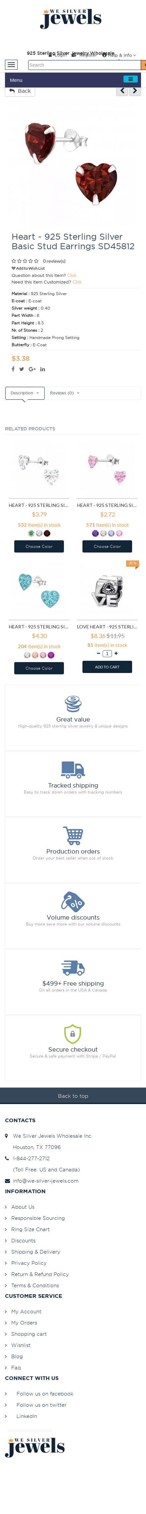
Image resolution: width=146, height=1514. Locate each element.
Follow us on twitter (42, 1405)
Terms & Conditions (35, 1285)
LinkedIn (27, 1416)
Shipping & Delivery (35, 1252)
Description (22, 393)
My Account (26, 1311)
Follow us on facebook (45, 1394)
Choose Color (39, 546)
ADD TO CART (107, 666)
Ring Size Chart (30, 1229)
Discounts (23, 1240)
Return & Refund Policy (40, 1274)
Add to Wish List (28, 268)
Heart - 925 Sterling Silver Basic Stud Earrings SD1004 (107, 505)
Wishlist (20, 1345)
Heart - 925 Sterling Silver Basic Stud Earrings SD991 (39, 505)
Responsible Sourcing (38, 1218)
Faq (16, 1367)
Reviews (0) (62, 393)
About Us (22, 1207)
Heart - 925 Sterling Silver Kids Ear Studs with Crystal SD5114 (39, 626)
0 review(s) (54, 261)
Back (20, 90)
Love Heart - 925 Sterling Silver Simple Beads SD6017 (107, 626)
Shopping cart (29, 1334)
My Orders (24, 1323)
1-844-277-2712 (27, 1158)
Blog (17, 1356)
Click (71, 275)
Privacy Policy (29, 1263)
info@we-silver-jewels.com (41, 1181)
